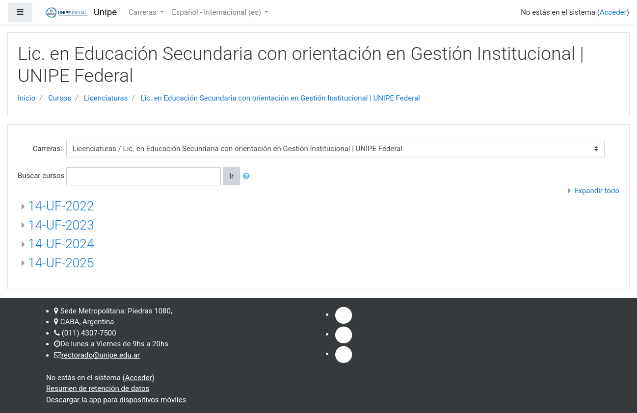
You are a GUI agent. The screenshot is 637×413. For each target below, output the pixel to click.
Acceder (613, 12)
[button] (248, 176)
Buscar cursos (41, 175)
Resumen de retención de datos (97, 388)
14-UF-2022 (61, 206)
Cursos (59, 98)
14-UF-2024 (61, 243)
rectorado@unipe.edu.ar (100, 355)
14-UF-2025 (61, 263)
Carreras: (47, 148)
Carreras (143, 12)
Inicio (26, 98)
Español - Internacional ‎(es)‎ (217, 12)
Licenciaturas (106, 98)
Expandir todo (596, 190)
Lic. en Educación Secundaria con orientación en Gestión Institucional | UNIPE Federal (280, 98)
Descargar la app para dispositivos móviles (116, 399)
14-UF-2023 (61, 225)
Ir (231, 176)
